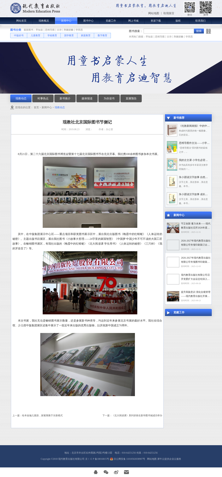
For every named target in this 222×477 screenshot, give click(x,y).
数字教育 (102, 35)
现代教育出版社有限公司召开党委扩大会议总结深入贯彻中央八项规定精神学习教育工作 (195, 277)
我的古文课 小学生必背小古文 (196, 160)
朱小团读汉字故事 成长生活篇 (196, 194)
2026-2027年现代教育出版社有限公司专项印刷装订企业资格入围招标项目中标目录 (196, 243)
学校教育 (52, 35)
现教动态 (60, 107)
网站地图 (151, 459)
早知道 (39, 30)
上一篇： (37, 415)
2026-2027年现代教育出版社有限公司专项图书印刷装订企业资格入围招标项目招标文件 (196, 260)
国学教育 (69, 35)
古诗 (59, 30)
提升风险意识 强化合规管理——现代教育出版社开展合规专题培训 (195, 294)
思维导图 (50, 30)
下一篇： (132, 415)
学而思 (79, 30)
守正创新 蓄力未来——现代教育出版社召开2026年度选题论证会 (195, 226)
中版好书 (19, 35)
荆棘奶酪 (68, 30)
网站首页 (21, 20)
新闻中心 (47, 107)
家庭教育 (86, 35)
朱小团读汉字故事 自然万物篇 (196, 177)
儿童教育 (35, 35)
